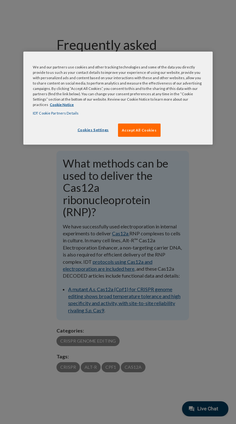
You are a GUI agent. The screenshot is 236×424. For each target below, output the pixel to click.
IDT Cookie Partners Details (56, 113)
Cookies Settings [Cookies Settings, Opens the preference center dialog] (93, 130)
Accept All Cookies (139, 130)
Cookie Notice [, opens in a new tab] (62, 105)
